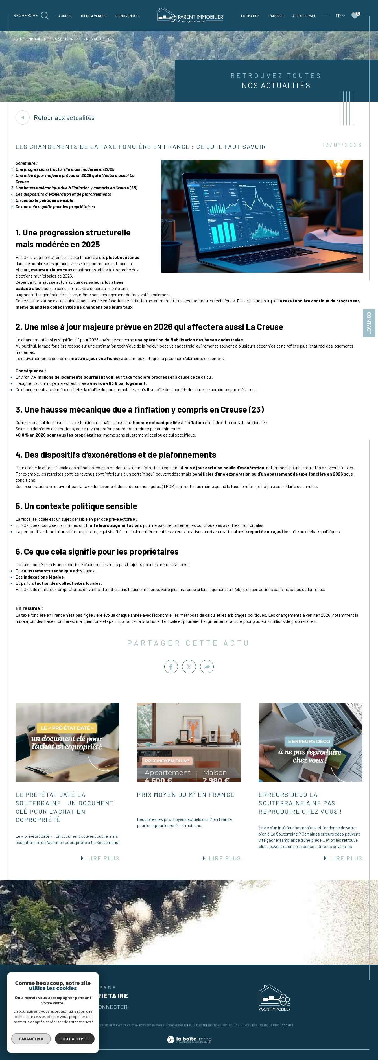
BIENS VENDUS (127, 16)
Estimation (250, 16)
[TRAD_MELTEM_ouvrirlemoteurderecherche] (31, 15)
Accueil (65, 16)
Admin (238, 1025)
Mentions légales (220, 1025)
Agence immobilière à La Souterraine (47, 39)
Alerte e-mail (304, 16)
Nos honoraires (176, 1025)
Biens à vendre (94, 16)
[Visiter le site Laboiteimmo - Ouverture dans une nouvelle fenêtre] (189, 1046)
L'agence (276, 16)
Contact (369, 323)
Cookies (287, 1025)
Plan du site (197, 1025)
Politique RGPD (269, 1025)
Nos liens (250, 1025)
